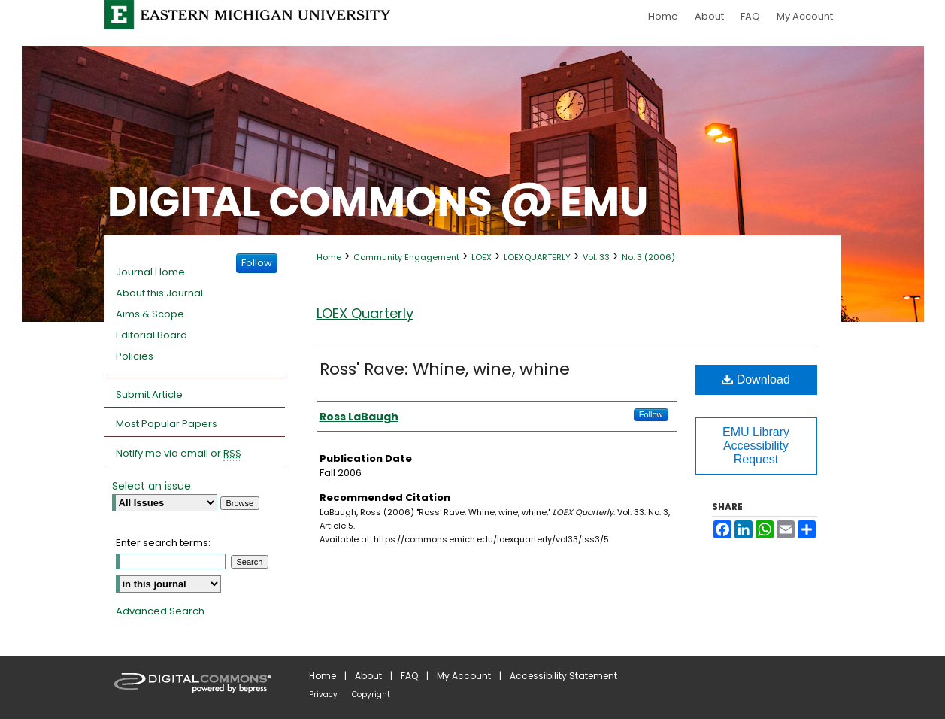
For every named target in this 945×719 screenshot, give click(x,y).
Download (756, 379)
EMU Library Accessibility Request (755, 446)
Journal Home (150, 272)
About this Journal (159, 293)
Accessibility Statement (563, 675)
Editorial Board (151, 335)
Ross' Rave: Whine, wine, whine (445, 369)
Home (329, 257)
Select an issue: (152, 485)
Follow (651, 414)
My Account (464, 675)
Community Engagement (406, 257)
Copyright (371, 694)
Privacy (323, 694)
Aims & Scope (150, 314)
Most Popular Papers (166, 424)
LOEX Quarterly (365, 313)
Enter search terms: (163, 542)
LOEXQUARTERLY (537, 257)
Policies (134, 356)
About (368, 675)
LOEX (481, 257)
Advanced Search (160, 611)
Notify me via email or (178, 453)
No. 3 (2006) (648, 257)
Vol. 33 (596, 257)
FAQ (409, 675)
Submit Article (149, 394)
